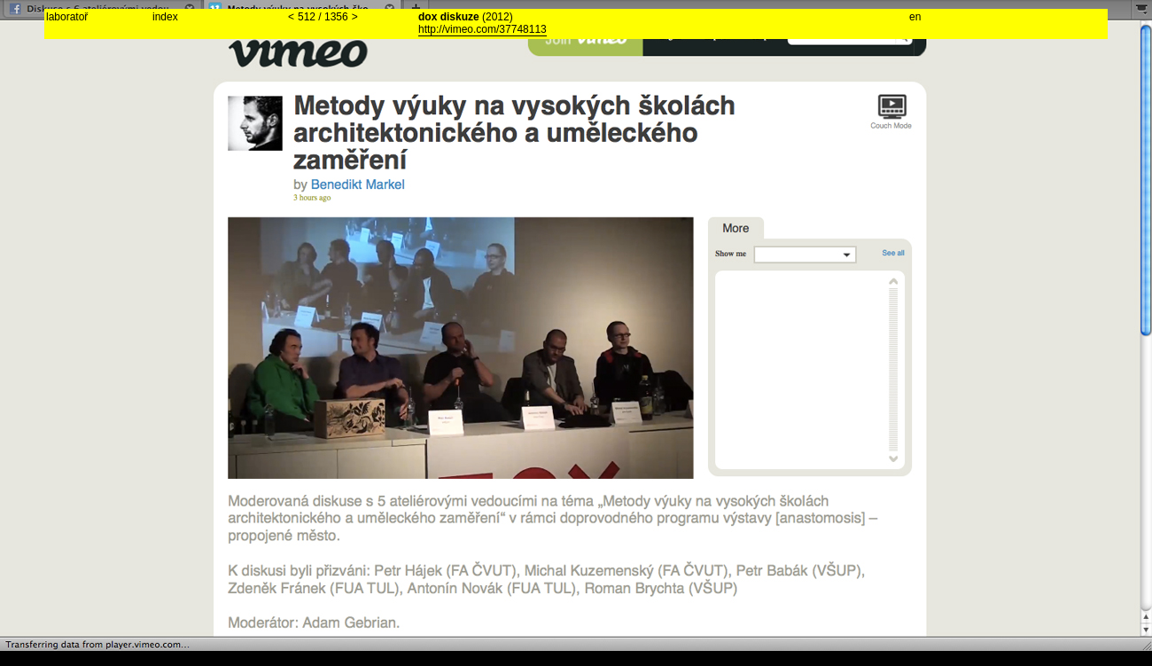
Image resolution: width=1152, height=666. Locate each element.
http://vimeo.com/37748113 (482, 29)
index (165, 17)
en (915, 17)
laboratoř (67, 17)
